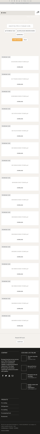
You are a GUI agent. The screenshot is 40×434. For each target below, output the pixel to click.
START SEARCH (17, 39)
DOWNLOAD (20, 67)
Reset (25, 39)
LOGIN (12, 3)
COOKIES (16, 428)
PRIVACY (11, 428)
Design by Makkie (5, 430)
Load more (20, 341)
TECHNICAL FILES (10, 31)
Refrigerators (4, 406)
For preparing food (6, 413)
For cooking (4, 403)
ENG (31, 1)
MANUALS (20, 34)
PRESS (24, 1)
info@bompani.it (5, 428)
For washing (4, 409)
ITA (28, 1)
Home (28, 16)
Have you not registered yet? (22, 3)
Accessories (4, 416)
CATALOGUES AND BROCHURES (26, 31)
